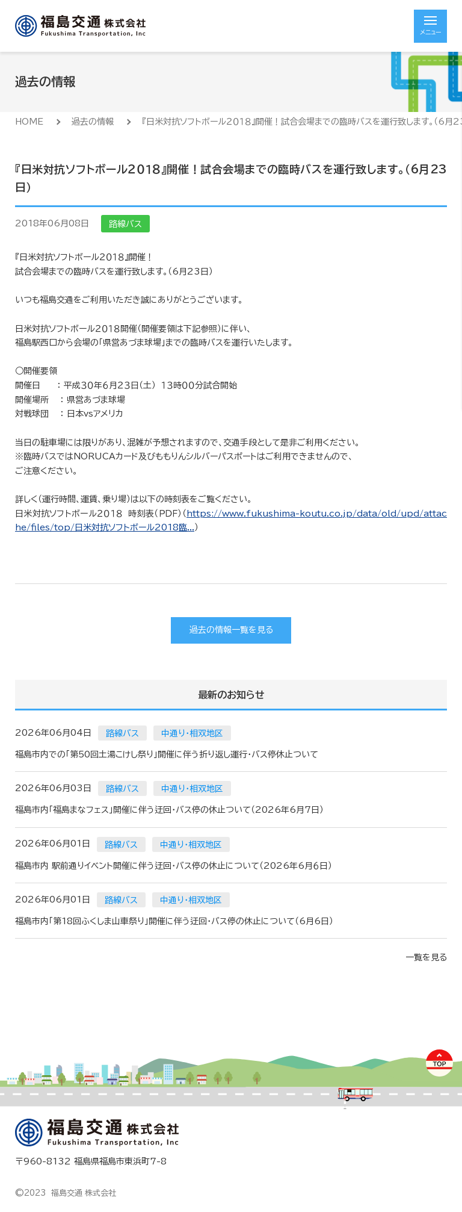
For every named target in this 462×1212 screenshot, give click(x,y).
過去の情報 (93, 121)
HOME (29, 121)
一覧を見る (426, 957)
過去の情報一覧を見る (231, 630)
